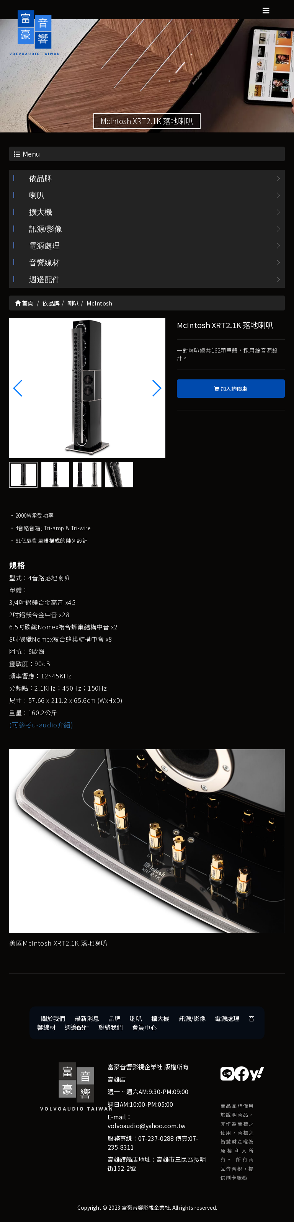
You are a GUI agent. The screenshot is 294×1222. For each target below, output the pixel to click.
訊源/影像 (45, 229)
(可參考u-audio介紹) (41, 725)
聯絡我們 (110, 1027)
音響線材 (44, 263)
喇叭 (36, 196)
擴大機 (40, 213)
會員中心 (144, 1027)
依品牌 (40, 179)
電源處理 (44, 246)
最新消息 (87, 1019)
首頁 (24, 304)
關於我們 (53, 1019)
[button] (156, 388)
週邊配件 (44, 280)
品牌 (114, 1019)
